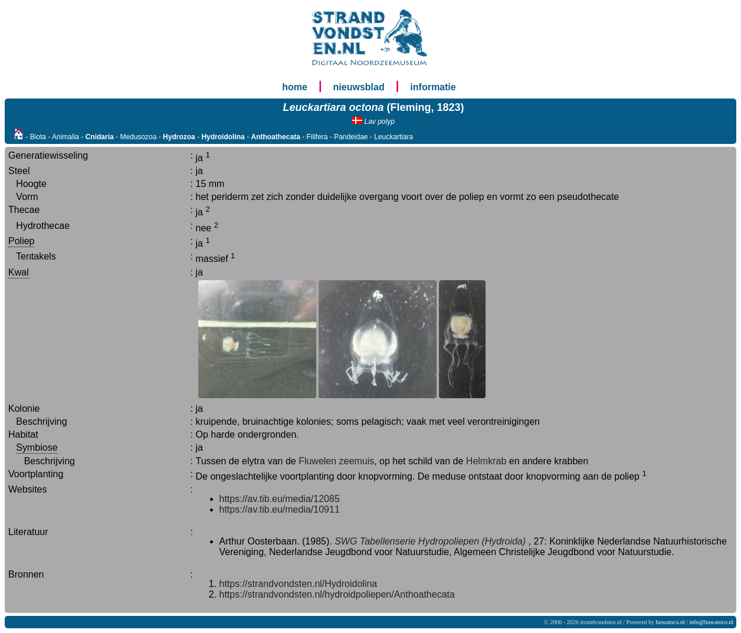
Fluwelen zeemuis (336, 461)
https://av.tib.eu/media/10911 (279, 509)
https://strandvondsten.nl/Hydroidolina (298, 584)
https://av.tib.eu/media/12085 (279, 499)
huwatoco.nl (670, 622)
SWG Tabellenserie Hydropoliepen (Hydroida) (430, 541)
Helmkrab (486, 461)
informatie (432, 87)
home (294, 87)
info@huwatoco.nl (711, 622)
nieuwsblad (359, 87)
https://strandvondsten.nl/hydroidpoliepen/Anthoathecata (337, 594)
